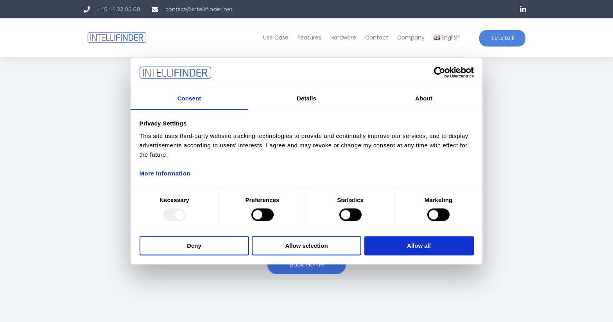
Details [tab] (306, 98)
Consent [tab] (189, 98)
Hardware (342, 37)
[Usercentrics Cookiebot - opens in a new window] (439, 72)
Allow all (419, 246)
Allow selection (306, 246)
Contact (375, 37)
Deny (194, 246)
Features (308, 37)
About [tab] (423, 98)
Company (409, 37)
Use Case (274, 37)
